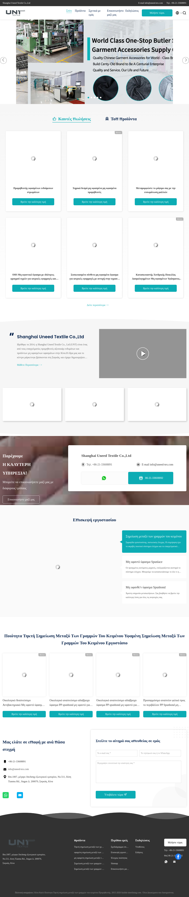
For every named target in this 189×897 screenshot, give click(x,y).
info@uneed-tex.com (18, 769)
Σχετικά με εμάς (95, 12)
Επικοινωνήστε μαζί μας (114, 12)
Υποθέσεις (140, 847)
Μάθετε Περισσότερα (29, 365)
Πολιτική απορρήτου (24, 892)
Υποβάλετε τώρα (115, 794)
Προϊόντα (80, 10)
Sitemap (114, 863)
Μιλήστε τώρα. (157, 13)
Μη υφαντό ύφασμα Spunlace (144, 561)
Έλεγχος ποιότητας (119, 858)
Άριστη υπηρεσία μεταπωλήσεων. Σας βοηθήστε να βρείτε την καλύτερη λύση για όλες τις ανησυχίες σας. (153, 595)
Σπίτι (69, 10)
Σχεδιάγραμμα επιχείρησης (120, 847)
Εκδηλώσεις (132, 10)
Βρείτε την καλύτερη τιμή (33, 202)
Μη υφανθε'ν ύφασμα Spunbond (146, 587)
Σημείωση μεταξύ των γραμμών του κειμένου (154, 536)
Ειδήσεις (139, 852)
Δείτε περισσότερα (98, 305)
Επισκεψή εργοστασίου (120, 853)
